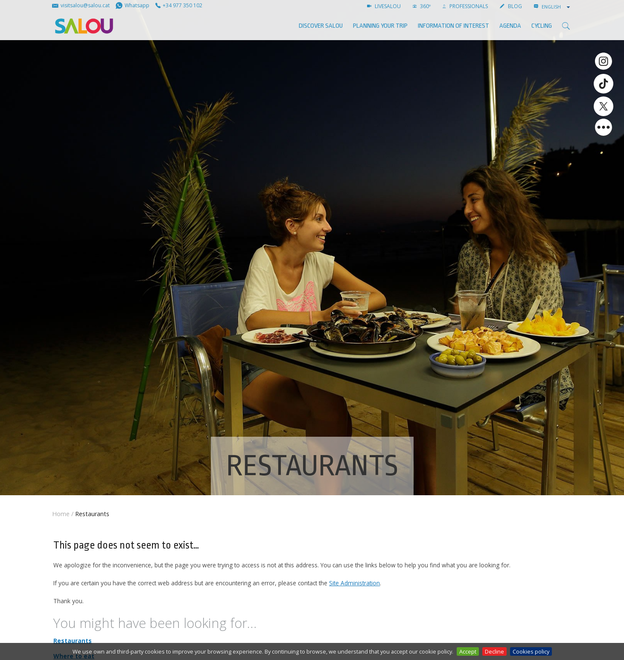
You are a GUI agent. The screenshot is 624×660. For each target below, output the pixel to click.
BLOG (511, 6)
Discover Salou (321, 25)
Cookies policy (531, 651)
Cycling (541, 25)
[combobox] (557, 7)
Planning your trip (380, 25)
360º (422, 6)
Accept (467, 651)
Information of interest (453, 25)
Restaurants (72, 641)
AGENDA (510, 25)
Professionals (465, 6)
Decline (494, 651)
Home (61, 514)
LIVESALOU (384, 6)
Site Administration (354, 583)
